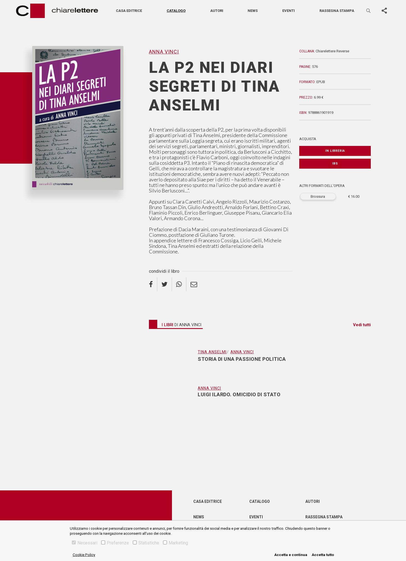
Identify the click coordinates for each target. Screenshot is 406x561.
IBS (335, 163)
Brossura (318, 196)
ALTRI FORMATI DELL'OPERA (322, 186)
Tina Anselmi (212, 352)
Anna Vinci (164, 52)
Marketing (175, 542)
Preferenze (115, 542)
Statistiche (146, 542)
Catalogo (176, 11)
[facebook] (153, 284)
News (253, 11)
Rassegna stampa (336, 11)
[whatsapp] (179, 284)
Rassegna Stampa (323, 517)
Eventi (288, 11)
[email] (193, 284)
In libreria (335, 151)
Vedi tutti (362, 324)
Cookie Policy (84, 555)
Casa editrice (129, 11)
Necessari (84, 542)
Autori (216, 11)
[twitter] (164, 284)
